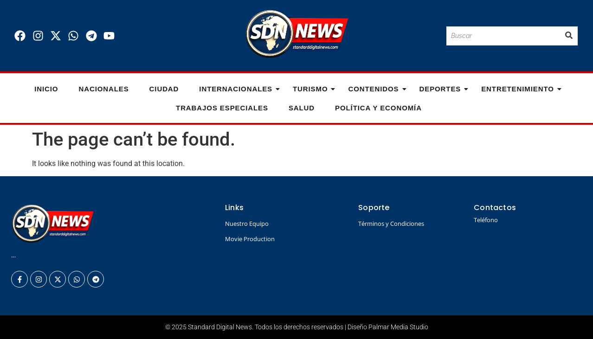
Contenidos (376, 89)
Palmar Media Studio (398, 327)
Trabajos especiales (222, 108)
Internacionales (238, 89)
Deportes (443, 89)
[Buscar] (503, 35)
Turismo (313, 89)
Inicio (46, 89)
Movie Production (250, 239)
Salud (302, 108)
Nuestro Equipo (247, 223)
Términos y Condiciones (391, 223)
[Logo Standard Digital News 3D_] (297, 34)
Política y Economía (378, 108)
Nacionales (103, 89)
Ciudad (164, 89)
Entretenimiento (520, 89)
